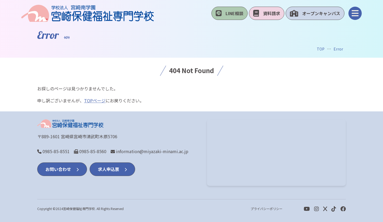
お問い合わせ (62, 169)
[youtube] (307, 208)
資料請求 (266, 13)
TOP (320, 49)
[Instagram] (316, 208)
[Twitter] (325, 208)
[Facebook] (333, 208)
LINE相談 (229, 13)
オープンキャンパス (315, 13)
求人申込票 (112, 169)
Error (338, 49)
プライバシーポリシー (266, 208)
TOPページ (95, 100)
